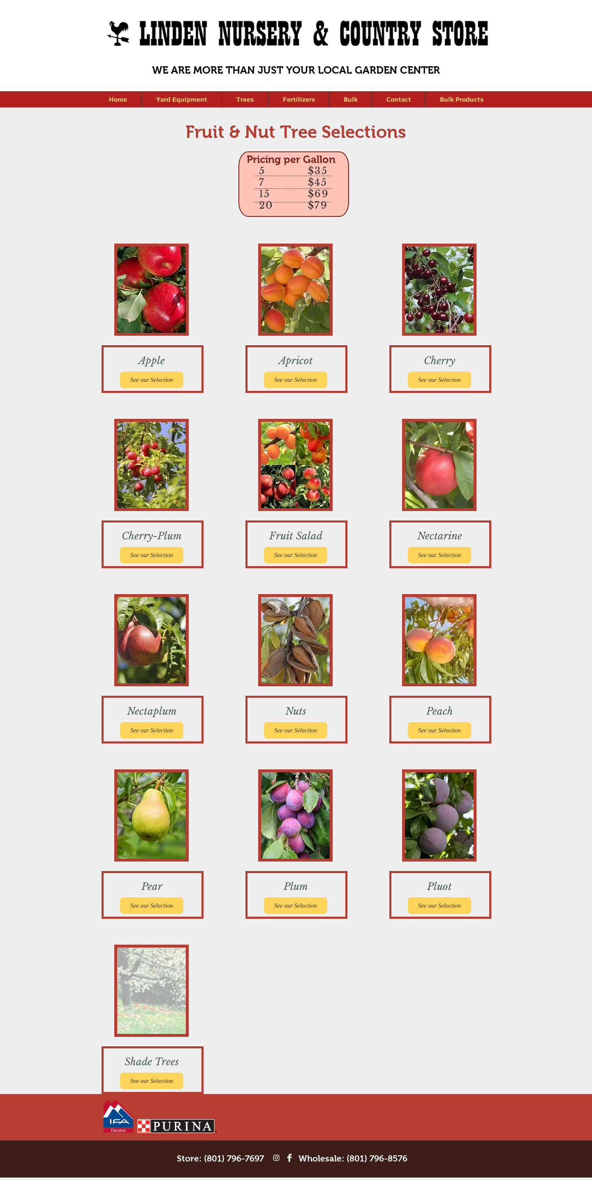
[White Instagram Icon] (276, 1158)
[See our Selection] (151, 380)
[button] (245, 99)
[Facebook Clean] (289, 1158)
